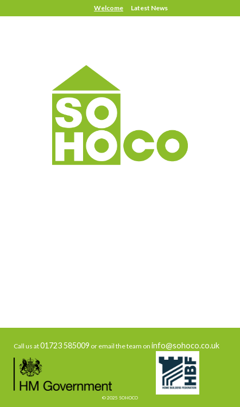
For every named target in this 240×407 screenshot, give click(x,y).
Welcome (108, 8)
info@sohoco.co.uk (185, 345)
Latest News (149, 8)
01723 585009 (65, 345)
